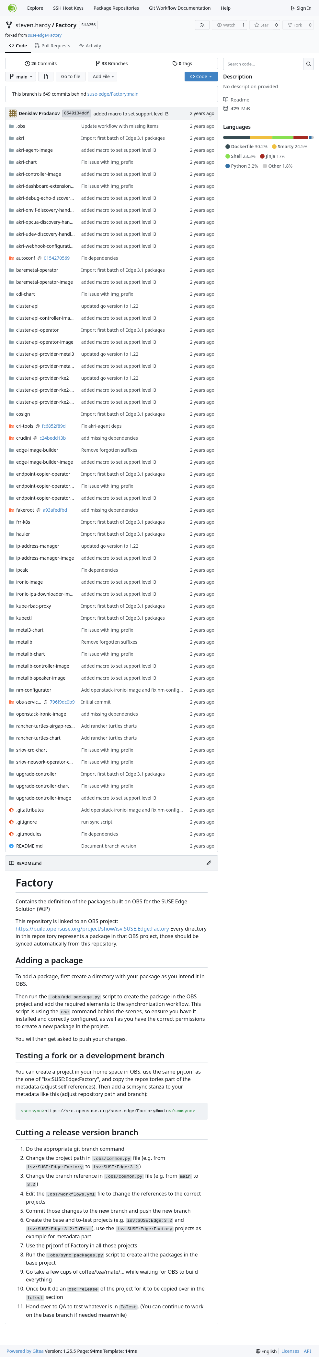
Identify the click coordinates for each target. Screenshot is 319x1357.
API (307, 1351)
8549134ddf (76, 113)
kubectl (24, 618)
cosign (23, 414)
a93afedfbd (55, 510)
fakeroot (25, 510)
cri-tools (24, 426)
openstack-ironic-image (41, 714)
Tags (182, 63)
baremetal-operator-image (44, 282)
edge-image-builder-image (44, 462)
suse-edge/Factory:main (113, 94)
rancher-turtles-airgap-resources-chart (45, 726)
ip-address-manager (37, 546)
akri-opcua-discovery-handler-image (45, 222)
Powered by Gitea (25, 1351)
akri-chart (26, 162)
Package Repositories (116, 8)
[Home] (12, 8)
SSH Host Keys (68, 8)
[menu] (266, 1351)
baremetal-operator (37, 270)
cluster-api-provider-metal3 (45, 354)
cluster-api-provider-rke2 (42, 378)
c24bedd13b (53, 438)
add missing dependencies (109, 438)
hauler (23, 534)
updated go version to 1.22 (109, 306)
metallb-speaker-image (40, 678)
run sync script (96, 822)
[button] (46, 76)
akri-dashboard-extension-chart (45, 186)
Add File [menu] (104, 76)
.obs (20, 126)
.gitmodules (28, 834)
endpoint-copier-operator (43, 474)
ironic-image (29, 582)
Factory (65, 25)
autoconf (25, 258)
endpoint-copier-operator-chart (45, 486)
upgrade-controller (36, 774)
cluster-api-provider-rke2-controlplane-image (45, 402)
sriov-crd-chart (31, 750)
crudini (23, 438)
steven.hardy (33, 25)
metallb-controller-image (42, 666)
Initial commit (96, 702)
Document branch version (108, 846)
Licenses (290, 1351)
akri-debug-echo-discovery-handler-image (45, 198)
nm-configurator (33, 690)
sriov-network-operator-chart (45, 762)
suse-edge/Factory (45, 35)
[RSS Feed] (202, 25)
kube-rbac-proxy (33, 606)
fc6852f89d (54, 426)
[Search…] (308, 64)
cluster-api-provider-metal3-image (45, 366)
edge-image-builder (37, 450)
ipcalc (22, 570)
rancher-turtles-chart (38, 738)
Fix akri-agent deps (101, 426)
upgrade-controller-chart (42, 786)
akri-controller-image (38, 174)
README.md (29, 846)
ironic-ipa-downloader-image (45, 594)
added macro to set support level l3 (131, 114)
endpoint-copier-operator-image (45, 498)
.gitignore (26, 822)
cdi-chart (25, 294)
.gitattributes (30, 810)
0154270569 (57, 258)
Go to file (70, 76)
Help (226, 8)
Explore (35, 8)
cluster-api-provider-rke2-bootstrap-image (45, 390)
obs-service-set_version (28, 702)
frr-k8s (23, 522)
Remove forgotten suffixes (109, 450)
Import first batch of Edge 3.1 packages (123, 138)
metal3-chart (29, 630)
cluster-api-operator (37, 330)
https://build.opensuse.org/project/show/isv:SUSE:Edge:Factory (92, 928)
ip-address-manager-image (45, 558)
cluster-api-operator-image (45, 342)
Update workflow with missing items (120, 126)
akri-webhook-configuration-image (45, 246)
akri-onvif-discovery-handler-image (45, 210)
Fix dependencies (99, 258)
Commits (41, 63)
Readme (236, 99)
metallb (24, 642)
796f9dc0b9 (62, 702)
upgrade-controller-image (43, 798)
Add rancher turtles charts (109, 726)
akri (20, 138)
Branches (111, 63)
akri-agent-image (34, 150)
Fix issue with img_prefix (107, 162)
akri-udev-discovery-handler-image (45, 234)
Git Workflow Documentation (180, 8)
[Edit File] (209, 863)
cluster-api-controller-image (45, 318)
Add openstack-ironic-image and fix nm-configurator (137, 690)
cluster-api (27, 306)
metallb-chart (30, 654)
